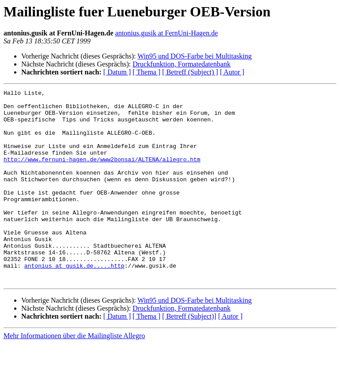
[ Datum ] (117, 72)
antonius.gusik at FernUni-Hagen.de (166, 33)
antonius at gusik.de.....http (74, 301)
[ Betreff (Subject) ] (190, 72)
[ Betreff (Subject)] (189, 355)
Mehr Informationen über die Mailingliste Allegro (74, 374)
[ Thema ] (147, 72)
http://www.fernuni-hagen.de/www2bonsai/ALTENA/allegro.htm (102, 174)
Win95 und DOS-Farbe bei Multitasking (194, 56)
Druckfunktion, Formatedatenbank (181, 64)
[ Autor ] (232, 72)
